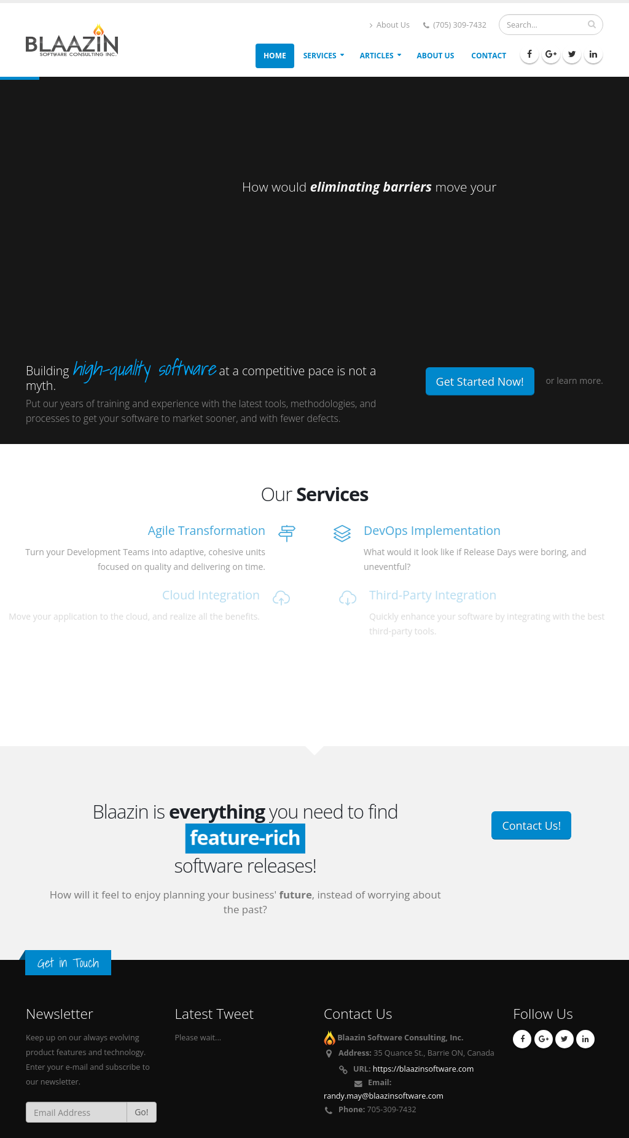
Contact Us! (531, 825)
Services (320, 55)
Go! (141, 1112)
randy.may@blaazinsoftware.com (383, 1096)
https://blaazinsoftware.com (423, 1069)
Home (275, 55)
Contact (488, 55)
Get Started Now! (480, 381)
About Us (390, 25)
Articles (377, 55)
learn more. (580, 380)
